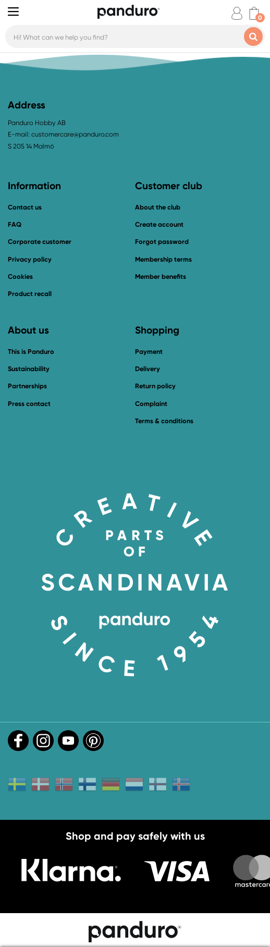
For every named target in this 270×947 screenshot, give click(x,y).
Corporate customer (39, 241)
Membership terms (163, 259)
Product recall (30, 294)
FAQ (14, 224)
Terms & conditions (164, 421)
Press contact (29, 404)
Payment (149, 351)
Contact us (25, 207)
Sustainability (29, 369)
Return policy (155, 386)
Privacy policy (30, 259)
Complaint (151, 404)
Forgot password (162, 241)
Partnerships (27, 386)
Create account (159, 224)
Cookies (20, 276)
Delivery (147, 369)
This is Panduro (31, 351)
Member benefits (160, 276)
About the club (157, 207)
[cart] (254, 13)
